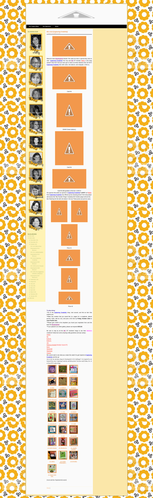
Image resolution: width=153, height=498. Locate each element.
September (33, 279)
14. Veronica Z (63, 424)
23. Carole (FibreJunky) (62, 462)
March (32, 292)
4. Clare (52, 387)
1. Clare (52, 375)
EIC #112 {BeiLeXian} (36, 246)
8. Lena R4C (63, 399)
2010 (30, 238)
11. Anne (62, 411)
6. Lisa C (73, 387)
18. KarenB (73, 436)
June (32, 285)
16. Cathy (52, 436)
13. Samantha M (52, 424)
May (32, 287)
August (32, 281)
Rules (56, 26)
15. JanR (73, 424)
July (32, 283)
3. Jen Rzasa (73, 375)
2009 (30, 298)
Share (48, 488)
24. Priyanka (73, 461)
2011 (30, 236)
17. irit (63, 436)
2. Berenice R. (63, 375)
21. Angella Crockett (74, 448)
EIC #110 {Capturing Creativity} (57, 32)
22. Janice (52, 461)
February (33, 294)
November (33, 242)
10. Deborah (52, 411)
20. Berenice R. (63, 448)
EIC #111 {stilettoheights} (37, 252)
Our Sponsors (47, 26)
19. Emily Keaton (52, 448)
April (32, 290)
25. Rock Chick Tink (52, 475)
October (33, 244)
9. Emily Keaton (73, 399)
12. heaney (74, 411)
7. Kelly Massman (52, 399)
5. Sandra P (63, 387)
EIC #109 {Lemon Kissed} (37, 266)
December (33, 240)
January (33, 296)
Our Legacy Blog (34, 26)
